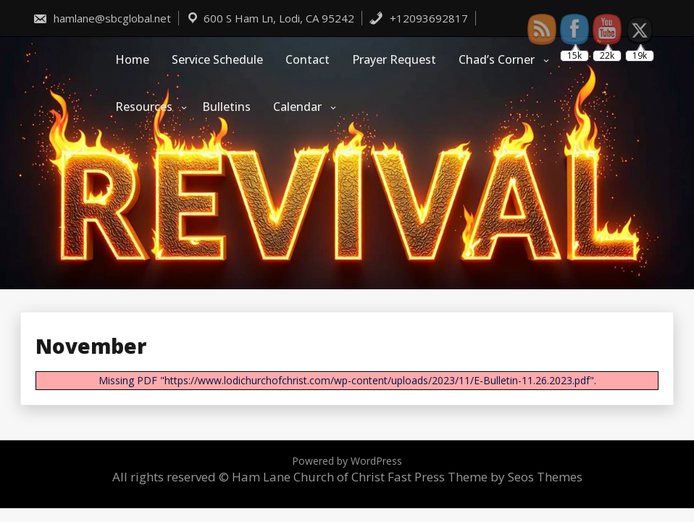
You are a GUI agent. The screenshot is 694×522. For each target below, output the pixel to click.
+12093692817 (418, 18)
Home (132, 59)
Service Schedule (217, 59)
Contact (307, 59)
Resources (143, 107)
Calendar (297, 107)
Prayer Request (394, 59)
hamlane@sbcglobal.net (102, 18)
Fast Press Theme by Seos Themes (485, 476)
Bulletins (226, 107)
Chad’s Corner (497, 59)
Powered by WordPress (347, 461)
